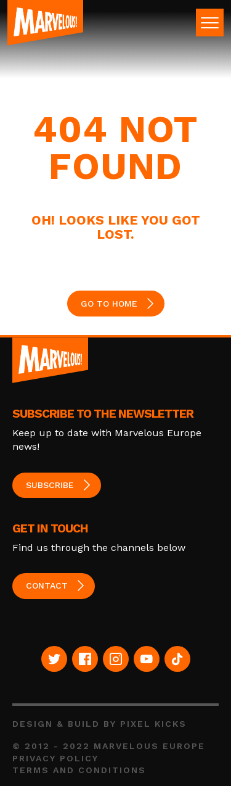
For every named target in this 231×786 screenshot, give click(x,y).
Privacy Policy (55, 758)
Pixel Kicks (153, 724)
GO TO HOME (109, 303)
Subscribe (50, 485)
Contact (47, 585)
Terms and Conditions (79, 770)
